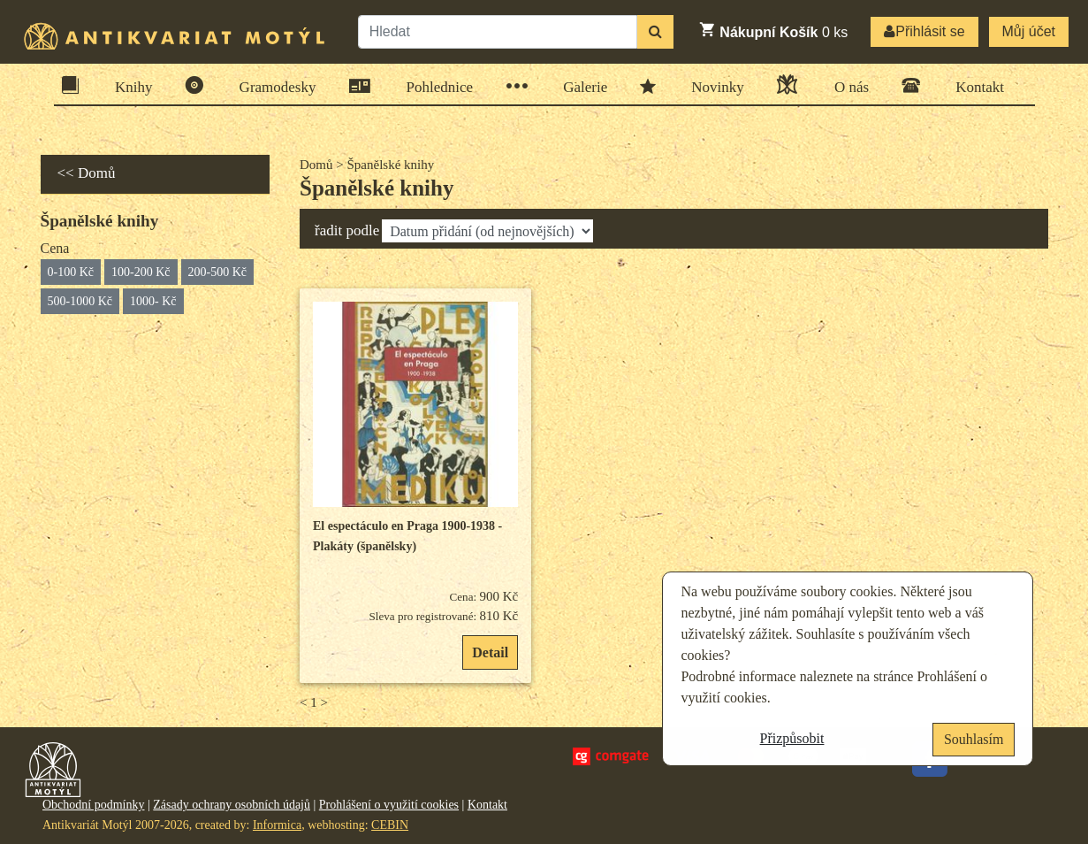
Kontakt (974, 85)
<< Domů (86, 173)
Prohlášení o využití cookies (389, 804)
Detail (490, 652)
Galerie (579, 86)
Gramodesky (272, 85)
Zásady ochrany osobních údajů (231, 804)
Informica (277, 825)
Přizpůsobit (792, 738)
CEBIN (389, 825)
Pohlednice (434, 86)
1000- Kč (153, 301)
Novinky (712, 86)
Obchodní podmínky (93, 804)
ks (773, 30)
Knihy (128, 85)
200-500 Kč (217, 272)
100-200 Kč (141, 272)
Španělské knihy (376, 188)
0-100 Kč (71, 272)
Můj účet (1028, 31)
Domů (316, 164)
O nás (846, 84)
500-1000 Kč (80, 301)
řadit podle (347, 230)
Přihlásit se (924, 31)
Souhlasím (974, 739)
